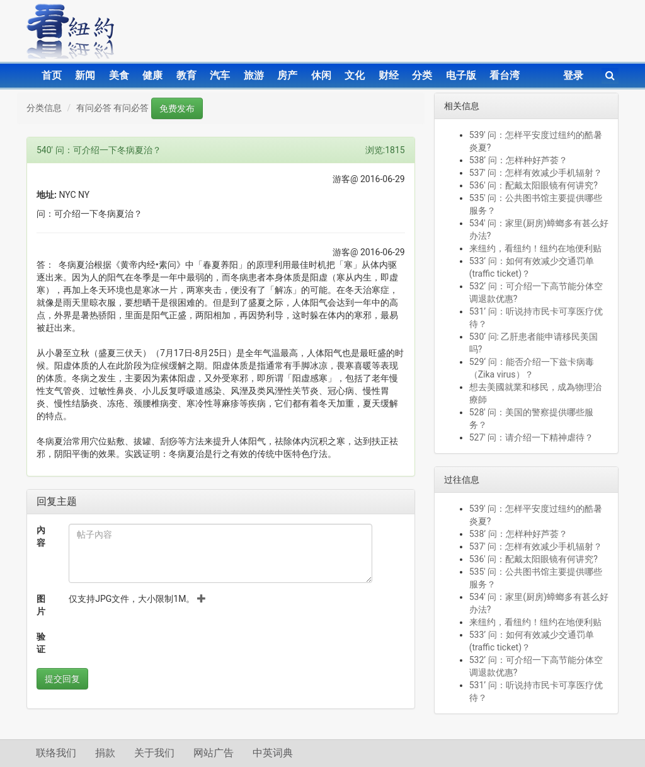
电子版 (461, 75)
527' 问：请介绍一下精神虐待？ (531, 437)
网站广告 (213, 753)
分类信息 (44, 108)
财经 (389, 75)
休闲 (321, 75)
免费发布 (177, 108)
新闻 (85, 75)
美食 (119, 75)
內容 (41, 536)
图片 (41, 605)
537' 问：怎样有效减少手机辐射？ (538, 173)
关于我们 (154, 753)
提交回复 (62, 679)
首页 (52, 75)
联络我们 (56, 753)
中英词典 (273, 753)
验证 (41, 642)
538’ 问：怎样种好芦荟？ (518, 160)
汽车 (220, 75)
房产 (287, 75)
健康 (152, 75)
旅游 (254, 75)
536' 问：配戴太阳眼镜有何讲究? (533, 185)
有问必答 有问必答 (112, 108)
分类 (422, 75)
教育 (186, 75)
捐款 (105, 753)
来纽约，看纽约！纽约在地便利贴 (535, 248)
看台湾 (504, 75)
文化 (355, 75)
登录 (573, 75)
